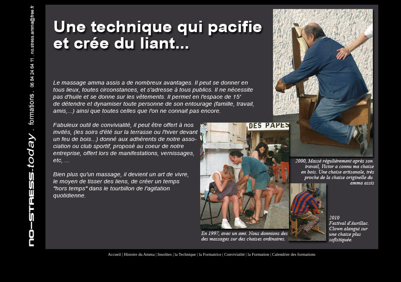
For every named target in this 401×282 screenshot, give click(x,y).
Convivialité (234, 254)
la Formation (258, 254)
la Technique (185, 254)
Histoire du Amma (139, 254)
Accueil (114, 254)
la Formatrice (210, 254)
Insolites (164, 254)
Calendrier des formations (294, 254)
